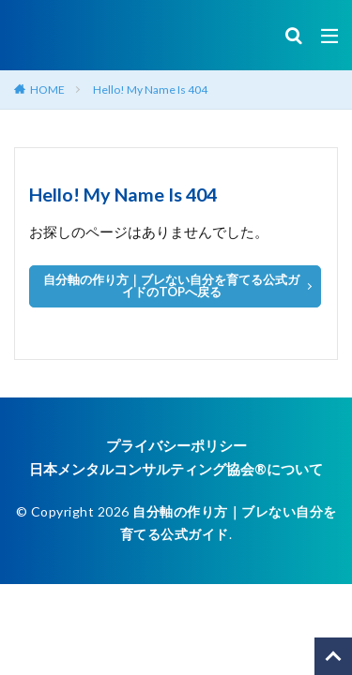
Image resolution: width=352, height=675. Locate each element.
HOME (47, 89)
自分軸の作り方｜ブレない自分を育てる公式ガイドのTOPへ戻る (171, 285)
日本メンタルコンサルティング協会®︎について (176, 468)
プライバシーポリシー (176, 445)
